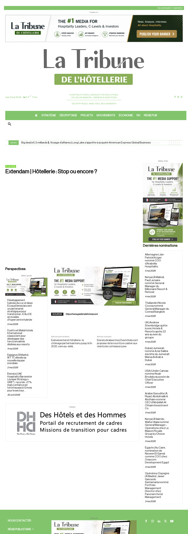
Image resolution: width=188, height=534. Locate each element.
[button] (9, 124)
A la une (10, 166)
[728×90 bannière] (94, 506)
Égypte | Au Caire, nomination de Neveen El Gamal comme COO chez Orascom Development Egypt (156, 427)
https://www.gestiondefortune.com (82, 314)
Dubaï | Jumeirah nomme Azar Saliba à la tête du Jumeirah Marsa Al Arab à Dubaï (157, 340)
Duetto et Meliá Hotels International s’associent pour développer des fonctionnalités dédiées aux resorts (20, 337)
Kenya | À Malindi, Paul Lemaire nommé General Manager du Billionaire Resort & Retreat (157, 279)
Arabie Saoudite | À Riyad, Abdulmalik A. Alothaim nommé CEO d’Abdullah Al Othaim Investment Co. (157, 379)
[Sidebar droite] (163, 203)
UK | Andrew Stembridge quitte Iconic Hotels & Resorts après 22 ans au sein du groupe (156, 320)
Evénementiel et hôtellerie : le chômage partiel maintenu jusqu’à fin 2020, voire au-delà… (71, 343)
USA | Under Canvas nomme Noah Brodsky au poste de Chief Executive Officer (157, 359)
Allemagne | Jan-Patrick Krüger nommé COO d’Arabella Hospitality (157, 258)
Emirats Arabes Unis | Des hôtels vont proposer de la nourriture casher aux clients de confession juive (117, 343)
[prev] (171, 142)
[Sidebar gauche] (26, 287)
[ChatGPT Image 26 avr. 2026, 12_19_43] (94, 41)
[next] (177, 142)
